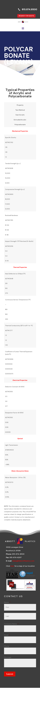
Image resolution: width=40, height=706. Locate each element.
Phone (6, 646)
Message (7, 657)
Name (7, 602)
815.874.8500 (29, 9)
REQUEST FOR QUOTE (26, 16)
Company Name (11, 624)
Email (7, 635)
